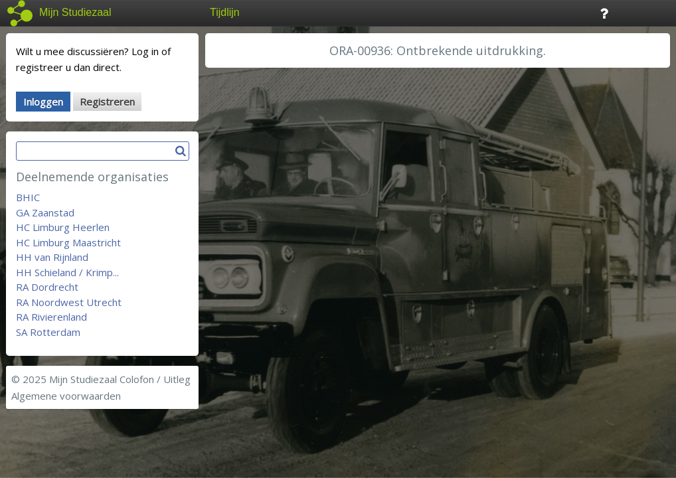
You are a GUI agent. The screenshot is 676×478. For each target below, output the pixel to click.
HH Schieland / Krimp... (67, 272)
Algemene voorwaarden (66, 395)
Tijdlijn (225, 12)
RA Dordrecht (47, 286)
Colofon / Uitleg (155, 379)
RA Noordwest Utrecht (69, 302)
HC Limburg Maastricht (68, 242)
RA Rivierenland (51, 316)
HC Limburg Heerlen (63, 227)
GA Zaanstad (45, 212)
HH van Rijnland (52, 257)
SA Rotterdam (48, 332)
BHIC (28, 197)
